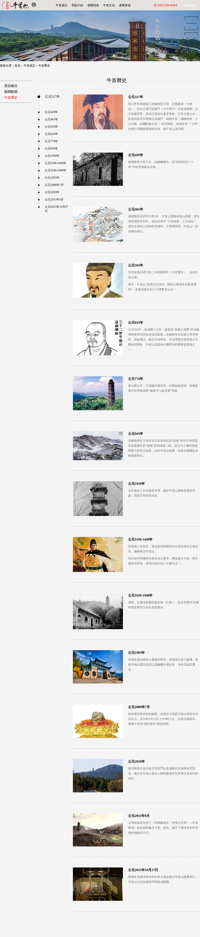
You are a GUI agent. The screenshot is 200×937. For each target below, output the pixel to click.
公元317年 (52, 96)
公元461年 (51, 119)
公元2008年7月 (54, 184)
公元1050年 (52, 155)
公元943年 (51, 148)
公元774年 (51, 141)
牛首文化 (109, 5)
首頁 (17, 65)
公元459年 (51, 112)
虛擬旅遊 (125, 5)
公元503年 (51, 126)
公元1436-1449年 (55, 163)
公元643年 (51, 133)
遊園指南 (93, 5)
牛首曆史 (44, 65)
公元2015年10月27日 (56, 207)
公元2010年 (52, 192)
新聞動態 (11, 91)
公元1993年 (52, 177)
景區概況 (11, 86)
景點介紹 (77, 5)
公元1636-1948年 (55, 170)
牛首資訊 (61, 5)
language (190, 5)
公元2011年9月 (54, 199)
